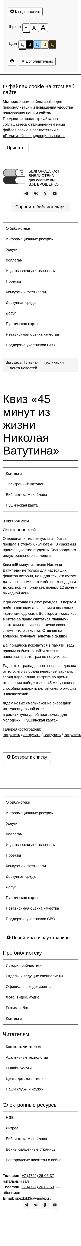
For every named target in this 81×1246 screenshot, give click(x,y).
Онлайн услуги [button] (19, 1068)
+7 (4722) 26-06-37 (38, 1176)
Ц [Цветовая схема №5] (52, 44)
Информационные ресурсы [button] (29, 239)
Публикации (53, 362)
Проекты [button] (13, 281)
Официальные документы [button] (28, 987)
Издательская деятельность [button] (30, 271)
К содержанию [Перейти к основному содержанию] (25, 11)
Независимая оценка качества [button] (32, 334)
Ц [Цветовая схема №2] (29, 44)
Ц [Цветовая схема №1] (22, 45)
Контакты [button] (14, 473)
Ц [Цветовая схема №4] (44, 44)
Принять (15, 147)
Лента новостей (23, 368)
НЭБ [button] (10, 1117)
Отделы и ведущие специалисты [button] (34, 976)
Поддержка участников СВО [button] (30, 345)
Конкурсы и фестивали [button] (26, 292)
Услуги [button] (12, 249)
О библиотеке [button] (18, 228)
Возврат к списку (27, 757)
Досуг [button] (11, 313)
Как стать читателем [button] (23, 1047)
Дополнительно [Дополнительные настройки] (37, 61)
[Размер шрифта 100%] (26, 27)
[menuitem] (40, 228)
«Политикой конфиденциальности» (34, 136)
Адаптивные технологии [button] (27, 1057)
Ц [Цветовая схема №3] (37, 44)
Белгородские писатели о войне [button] (33, 1160)
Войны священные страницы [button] (31, 1149)
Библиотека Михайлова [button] (26, 495)
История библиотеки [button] (24, 965)
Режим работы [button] (18, 1008)
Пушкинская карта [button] (22, 324)
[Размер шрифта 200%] (43, 27)
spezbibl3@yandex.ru (33, 1198)
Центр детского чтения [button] (26, 1078)
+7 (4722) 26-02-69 (38, 1187)
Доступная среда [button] (21, 302)
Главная (31, 362)
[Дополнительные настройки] (12, 61)
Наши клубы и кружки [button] (25, 1089)
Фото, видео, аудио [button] (22, 997)
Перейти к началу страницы (38, 937)
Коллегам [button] (14, 260)
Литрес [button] (12, 1128)
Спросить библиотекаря (40, 206)
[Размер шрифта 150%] (34, 27)
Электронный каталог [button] (25, 484)
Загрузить (11, 735)
